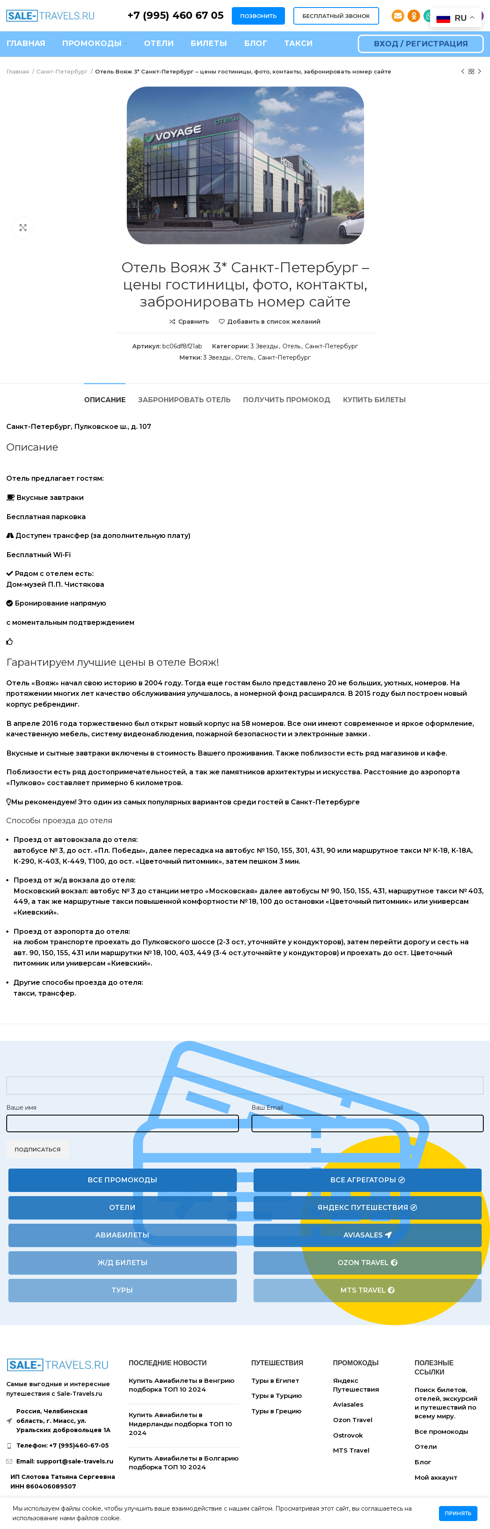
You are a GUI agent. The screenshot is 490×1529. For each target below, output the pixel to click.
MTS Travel (368, 1290)
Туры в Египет (275, 1380)
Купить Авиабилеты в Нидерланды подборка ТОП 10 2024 (180, 1424)
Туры (122, 1290)
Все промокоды (122, 1180)
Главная (18, 71)
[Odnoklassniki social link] (414, 16)
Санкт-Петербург (62, 71)
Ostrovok (348, 1435)
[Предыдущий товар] (463, 72)
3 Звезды (264, 346)
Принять (458, 1513)
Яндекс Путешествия (367, 1207)
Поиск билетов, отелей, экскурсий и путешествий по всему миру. (446, 1403)
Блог (423, 1462)
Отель (291, 346)
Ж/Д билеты (122, 1263)
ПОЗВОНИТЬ (258, 16)
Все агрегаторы (367, 1180)
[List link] (61, 1445)
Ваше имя (21, 1107)
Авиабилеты (122, 1235)
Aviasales (368, 1235)
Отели (122, 1208)
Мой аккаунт (436, 1477)
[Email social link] (398, 16)
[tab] (105, 395)
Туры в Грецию (276, 1411)
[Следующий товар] (479, 72)
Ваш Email (267, 1107)
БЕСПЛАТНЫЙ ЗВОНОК (336, 16)
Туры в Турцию (276, 1396)
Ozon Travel (368, 1263)
